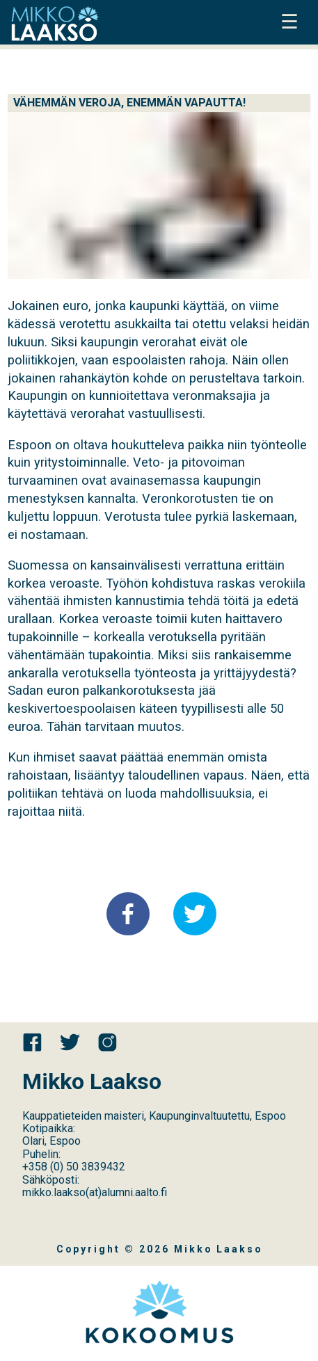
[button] (128, 913)
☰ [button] (289, 21)
